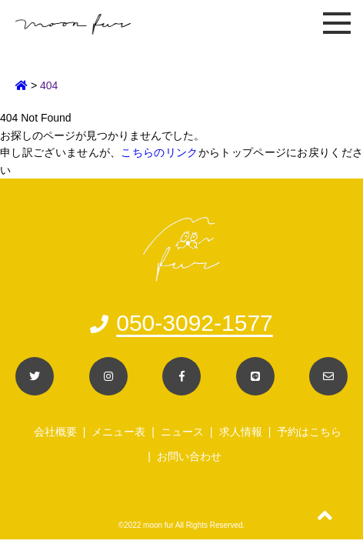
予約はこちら (309, 432)
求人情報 (240, 432)
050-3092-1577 (181, 322)
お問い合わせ (189, 456)
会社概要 (55, 432)
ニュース (182, 432)
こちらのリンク (159, 152)
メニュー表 (118, 432)
